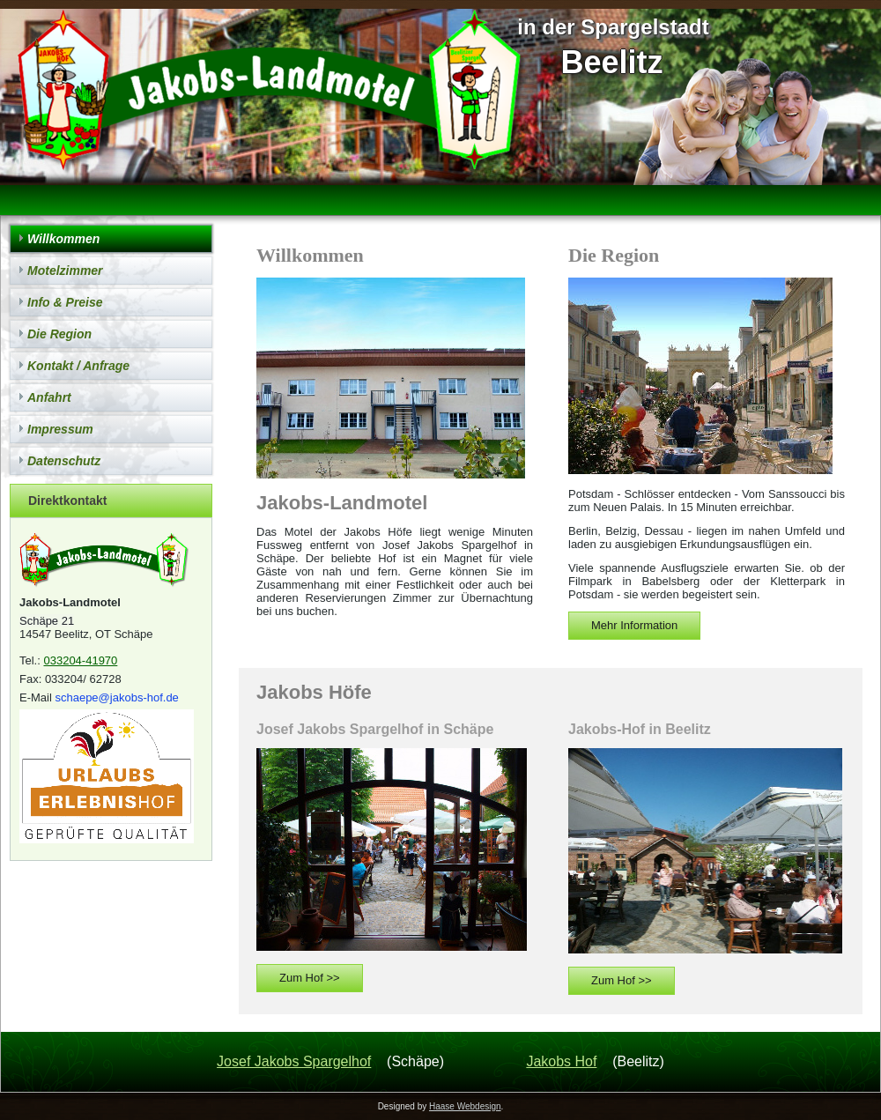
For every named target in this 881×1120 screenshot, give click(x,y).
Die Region (59, 334)
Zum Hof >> (309, 977)
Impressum (60, 429)
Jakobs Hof (561, 1061)
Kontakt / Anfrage (78, 366)
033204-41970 (80, 660)
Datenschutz (63, 461)
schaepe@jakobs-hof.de (116, 697)
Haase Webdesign (465, 1106)
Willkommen (63, 239)
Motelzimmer (65, 270)
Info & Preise (65, 302)
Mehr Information (634, 625)
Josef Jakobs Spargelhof (294, 1061)
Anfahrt (49, 397)
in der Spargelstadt (612, 27)
